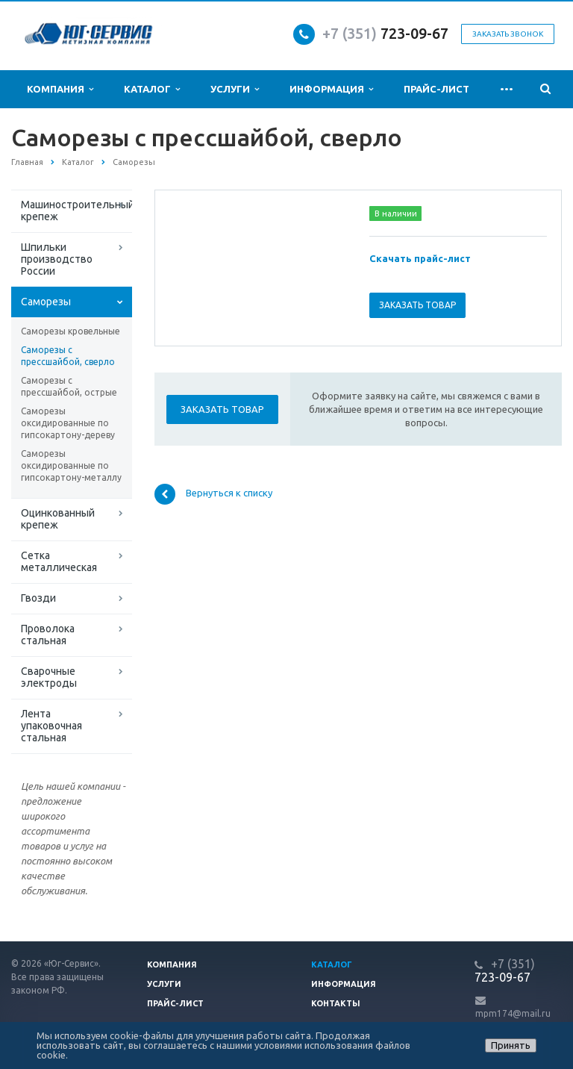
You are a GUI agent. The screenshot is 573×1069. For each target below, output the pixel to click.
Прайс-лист (436, 89)
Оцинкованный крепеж (58, 519)
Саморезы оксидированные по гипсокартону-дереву (68, 423)
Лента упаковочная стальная (51, 726)
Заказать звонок (507, 34)
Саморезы (46, 302)
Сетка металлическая (59, 561)
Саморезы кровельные (70, 331)
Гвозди (38, 598)
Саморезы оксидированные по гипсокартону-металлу (71, 465)
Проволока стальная (48, 634)
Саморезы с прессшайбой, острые (69, 386)
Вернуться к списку (213, 494)
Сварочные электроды (49, 677)
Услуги (234, 89)
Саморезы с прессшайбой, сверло (68, 356)
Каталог (152, 89)
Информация (331, 89)
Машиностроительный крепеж (76, 210)
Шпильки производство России (57, 259)
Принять (510, 1045)
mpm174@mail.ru (513, 1013)
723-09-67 (414, 33)
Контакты (335, 1003)
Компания (60, 89)
